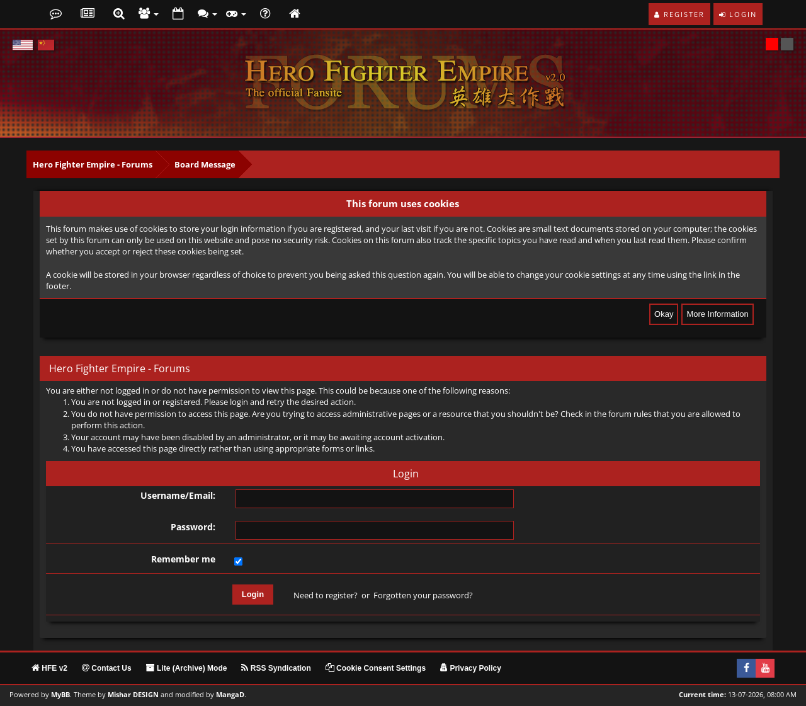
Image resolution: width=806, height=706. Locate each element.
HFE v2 (49, 668)
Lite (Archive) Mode (186, 668)
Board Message (205, 164)
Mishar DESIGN (133, 694)
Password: (193, 527)
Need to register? (325, 595)
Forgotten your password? (423, 595)
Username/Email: (177, 495)
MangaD (230, 694)
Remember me (183, 559)
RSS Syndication (275, 668)
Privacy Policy (470, 668)
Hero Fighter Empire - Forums (92, 164)
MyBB (60, 694)
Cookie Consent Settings (376, 668)
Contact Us (107, 668)
